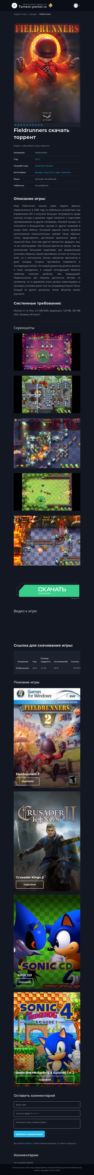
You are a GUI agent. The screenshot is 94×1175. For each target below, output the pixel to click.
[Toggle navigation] (14, 5)
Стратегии (65, 172)
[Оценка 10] (41, 124)
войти (28, 1143)
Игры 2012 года (51, 172)
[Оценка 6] (30, 124)
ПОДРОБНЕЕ (28, 781)
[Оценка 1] (15, 124)
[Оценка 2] (18, 124)
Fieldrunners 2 (27, 774)
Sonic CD (24, 975)
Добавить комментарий (29, 1134)
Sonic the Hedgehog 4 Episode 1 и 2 (45, 1073)
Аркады (33, 14)
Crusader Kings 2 (30, 877)
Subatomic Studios (44, 165)
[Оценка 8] (36, 124)
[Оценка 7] (33, 124)
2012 (37, 159)
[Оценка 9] (38, 124)
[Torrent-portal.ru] (36, 5)
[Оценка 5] (27, 124)
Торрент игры (20, 14)
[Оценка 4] (24, 124)
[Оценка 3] (21, 124)
